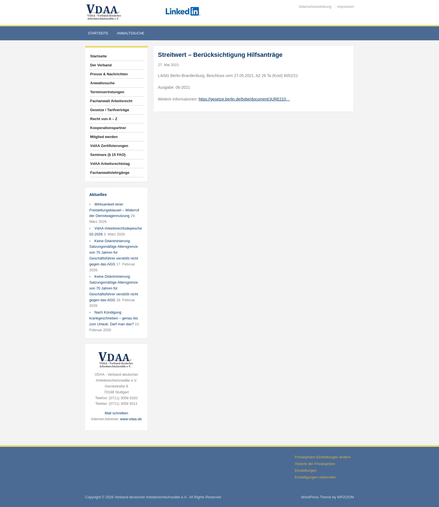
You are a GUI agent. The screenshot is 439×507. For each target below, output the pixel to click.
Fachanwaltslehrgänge (109, 172)
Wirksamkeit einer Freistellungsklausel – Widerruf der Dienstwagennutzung (114, 210)
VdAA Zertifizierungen (109, 146)
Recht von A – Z (103, 119)
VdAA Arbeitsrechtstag (110, 164)
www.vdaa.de (131, 419)
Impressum (345, 7)
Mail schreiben (116, 413)
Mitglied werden (104, 137)
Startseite (98, 33)
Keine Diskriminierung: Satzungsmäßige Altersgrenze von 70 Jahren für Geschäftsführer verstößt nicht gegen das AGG (113, 252)
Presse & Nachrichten (109, 74)
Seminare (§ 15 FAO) (107, 155)
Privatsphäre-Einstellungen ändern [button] (323, 457)
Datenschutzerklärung (315, 7)
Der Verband (101, 65)
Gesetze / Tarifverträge (109, 110)
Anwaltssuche (130, 33)
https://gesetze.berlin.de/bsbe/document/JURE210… (244, 99)
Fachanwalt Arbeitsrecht (111, 101)
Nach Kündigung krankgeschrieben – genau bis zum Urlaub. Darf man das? (113, 318)
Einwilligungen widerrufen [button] (315, 477)
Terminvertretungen (107, 92)
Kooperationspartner (108, 128)
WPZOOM (345, 497)
